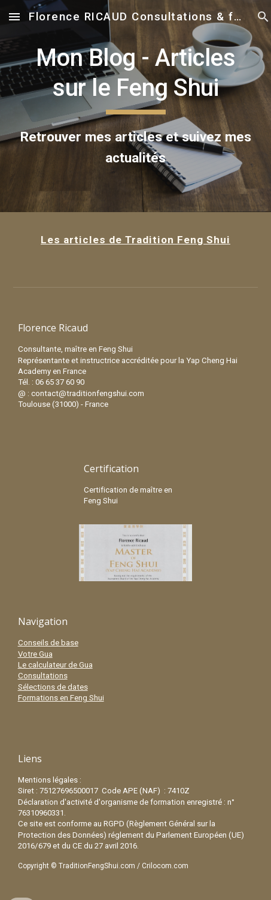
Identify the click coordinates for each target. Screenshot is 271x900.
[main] (135, 106)
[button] (14, 16)
